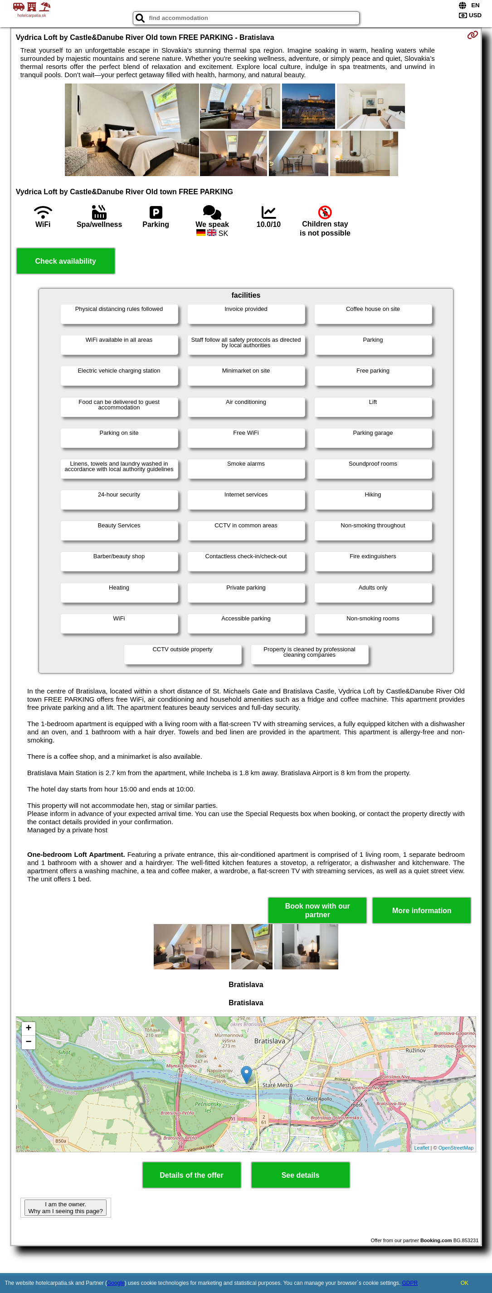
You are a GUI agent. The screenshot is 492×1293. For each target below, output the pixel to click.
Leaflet (421, 1147)
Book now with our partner (317, 910)
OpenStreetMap (456, 1147)
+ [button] (29, 1029)
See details (301, 1175)
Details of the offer (191, 1175)
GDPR (410, 1283)
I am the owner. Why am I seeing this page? (65, 1207)
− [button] (29, 1042)
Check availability (65, 261)
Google (116, 1283)
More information (422, 910)
